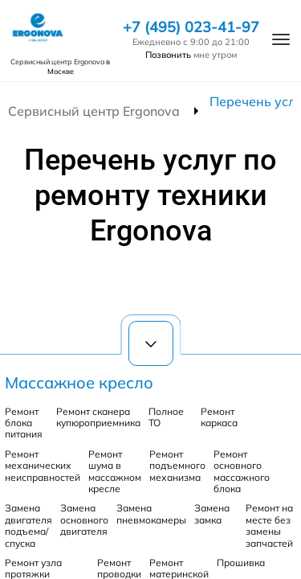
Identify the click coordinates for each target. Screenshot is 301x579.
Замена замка (212, 513)
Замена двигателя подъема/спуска (28, 525)
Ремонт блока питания (24, 423)
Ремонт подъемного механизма (177, 465)
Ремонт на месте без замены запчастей (269, 525)
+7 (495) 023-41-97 (191, 27)
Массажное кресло (79, 382)
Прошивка (241, 562)
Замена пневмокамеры (151, 513)
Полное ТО (166, 417)
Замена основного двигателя (84, 519)
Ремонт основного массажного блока (242, 471)
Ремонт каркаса (219, 417)
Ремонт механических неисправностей (42, 465)
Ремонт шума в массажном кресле (114, 471)
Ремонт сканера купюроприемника (98, 417)
